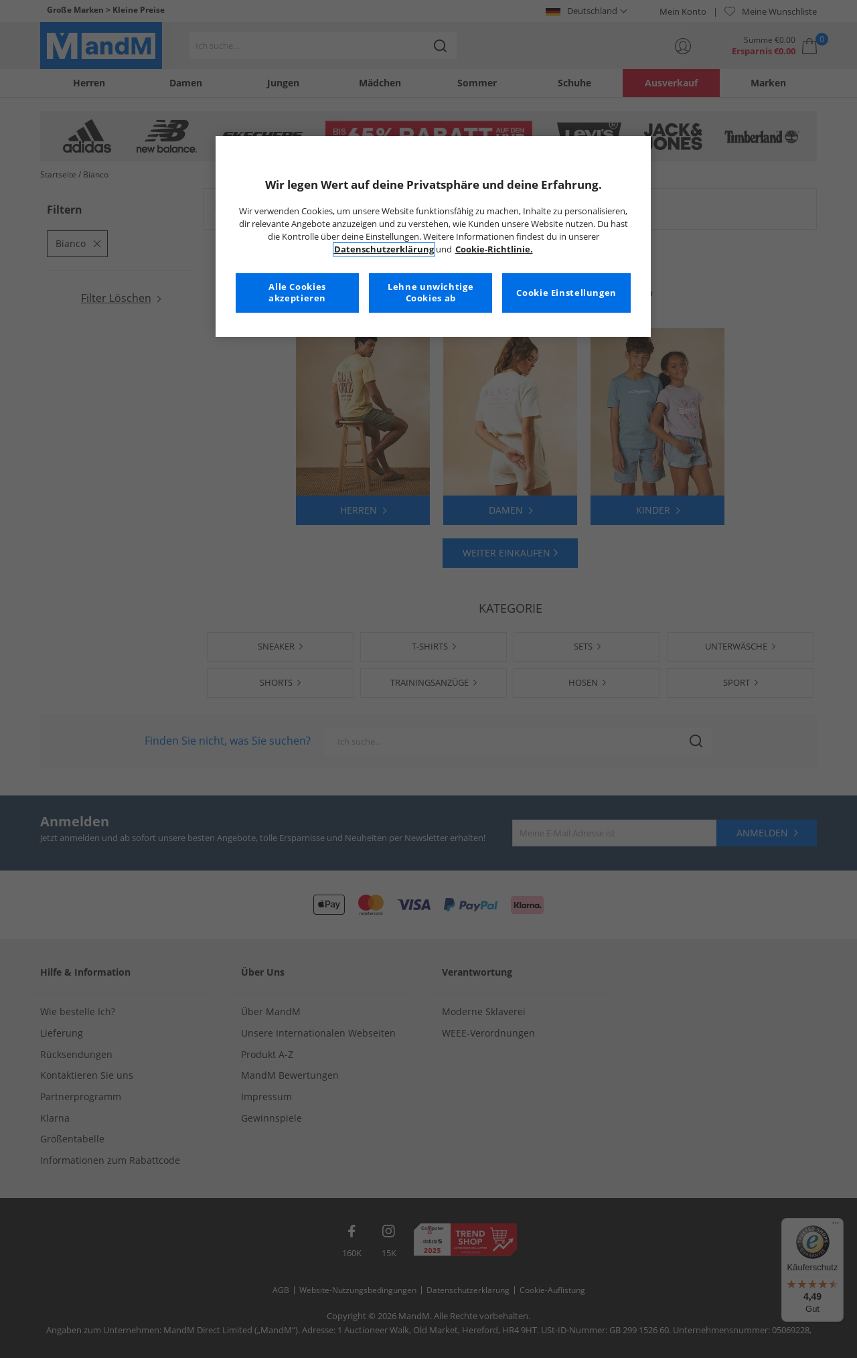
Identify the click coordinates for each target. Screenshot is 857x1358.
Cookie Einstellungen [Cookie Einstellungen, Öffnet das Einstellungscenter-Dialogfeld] (566, 293)
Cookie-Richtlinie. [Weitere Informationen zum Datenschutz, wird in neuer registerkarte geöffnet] (494, 249)
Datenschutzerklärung (384, 249)
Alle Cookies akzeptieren (297, 293)
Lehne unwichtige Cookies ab (430, 293)
